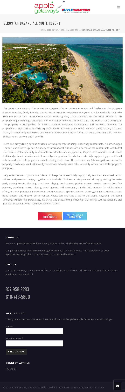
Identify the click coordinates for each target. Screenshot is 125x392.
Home (42, 30)
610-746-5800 (18, 296)
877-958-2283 (17, 289)
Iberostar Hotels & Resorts (62, 30)
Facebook (11, 368)
